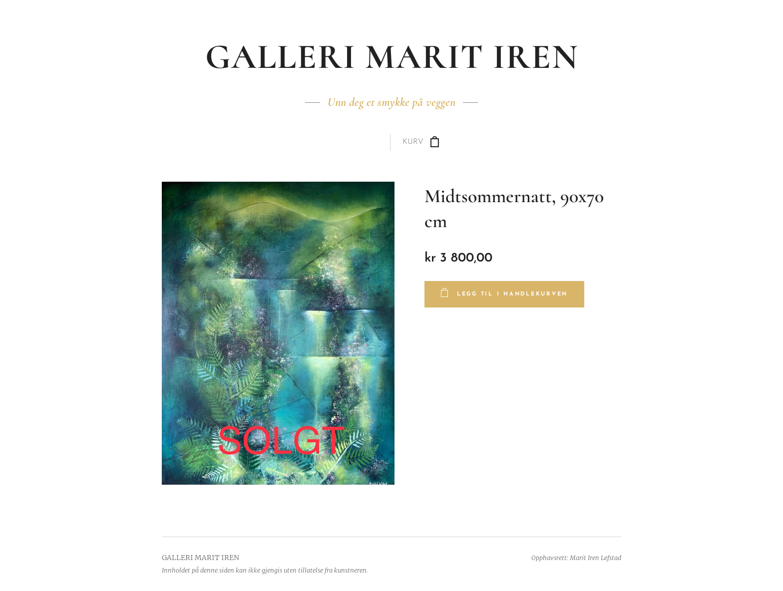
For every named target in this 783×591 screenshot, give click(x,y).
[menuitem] (344, 142)
